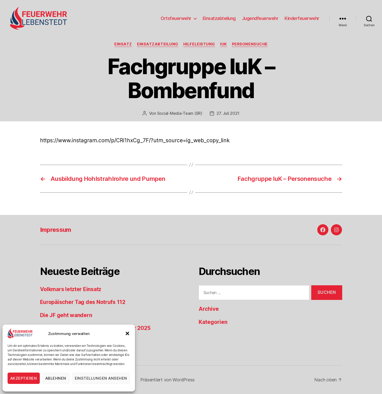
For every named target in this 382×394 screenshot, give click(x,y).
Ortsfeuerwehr (176, 18)
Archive (209, 309)
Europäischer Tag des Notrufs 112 (82, 302)
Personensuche (250, 44)
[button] (127, 333)
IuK (223, 44)
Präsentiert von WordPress (167, 379)
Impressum (55, 229)
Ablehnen (55, 378)
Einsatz (123, 44)
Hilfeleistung (199, 44)
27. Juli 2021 (228, 113)
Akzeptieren (23, 378)
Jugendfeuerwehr (260, 18)
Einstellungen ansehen (101, 378)
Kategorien (213, 322)
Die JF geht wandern (66, 315)
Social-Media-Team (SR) (179, 113)
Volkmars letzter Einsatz (70, 289)
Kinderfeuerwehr (302, 18)
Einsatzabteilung (219, 18)
